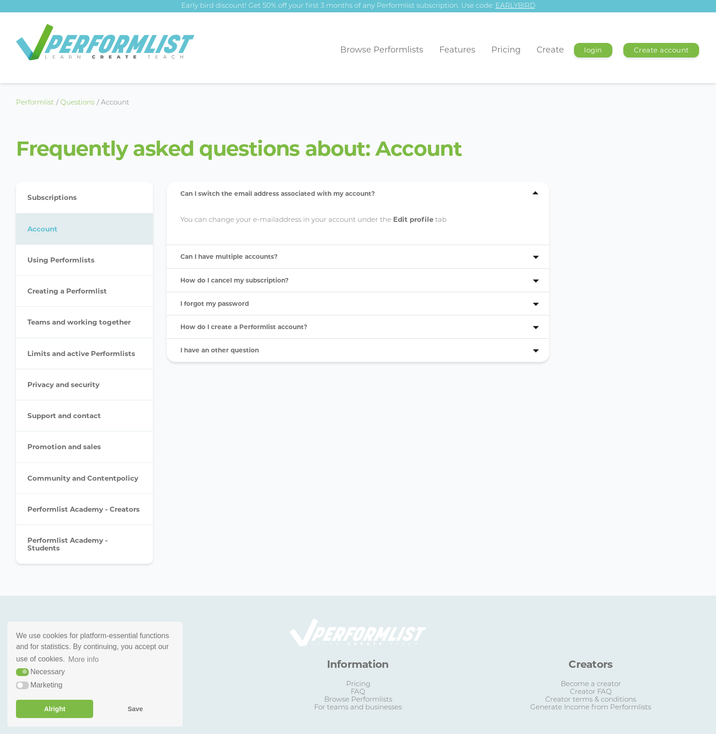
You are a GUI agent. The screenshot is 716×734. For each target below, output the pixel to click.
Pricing (506, 50)
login (593, 50)
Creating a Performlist (67, 291)
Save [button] (135, 709)
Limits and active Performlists (81, 353)
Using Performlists (61, 260)
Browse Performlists (381, 50)
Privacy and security (63, 384)
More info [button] (83, 659)
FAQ (358, 692)
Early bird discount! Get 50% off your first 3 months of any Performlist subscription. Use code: (358, 6)
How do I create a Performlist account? (243, 326)
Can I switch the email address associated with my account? (277, 193)
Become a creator (591, 684)
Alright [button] (54, 709)
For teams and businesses (358, 707)
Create (550, 50)
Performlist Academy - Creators (83, 509)
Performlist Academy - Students (67, 544)
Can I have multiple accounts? (229, 256)
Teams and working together (79, 322)
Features (457, 50)
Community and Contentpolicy (82, 478)
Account (42, 229)
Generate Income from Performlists (590, 707)
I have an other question (219, 350)
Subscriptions (52, 197)
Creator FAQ (591, 692)
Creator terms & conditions (590, 700)
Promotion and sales (64, 446)
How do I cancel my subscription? (234, 280)
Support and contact (64, 415)
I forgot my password (214, 303)
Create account (661, 50)
